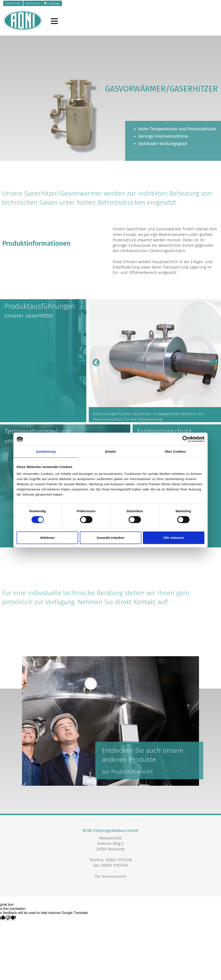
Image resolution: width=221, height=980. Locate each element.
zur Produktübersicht (127, 772)
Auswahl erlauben (110, 537)
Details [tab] (110, 451)
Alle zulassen (173, 537)
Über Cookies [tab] (175, 451)
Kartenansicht (114, 876)
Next (211, 361)
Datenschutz (13, 3)
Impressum (32, 3)
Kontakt (145, 602)
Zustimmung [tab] (46, 451)
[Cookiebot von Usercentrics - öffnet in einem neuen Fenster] (185, 439)
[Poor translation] (10, 918)
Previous (94, 361)
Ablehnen (47, 537)
